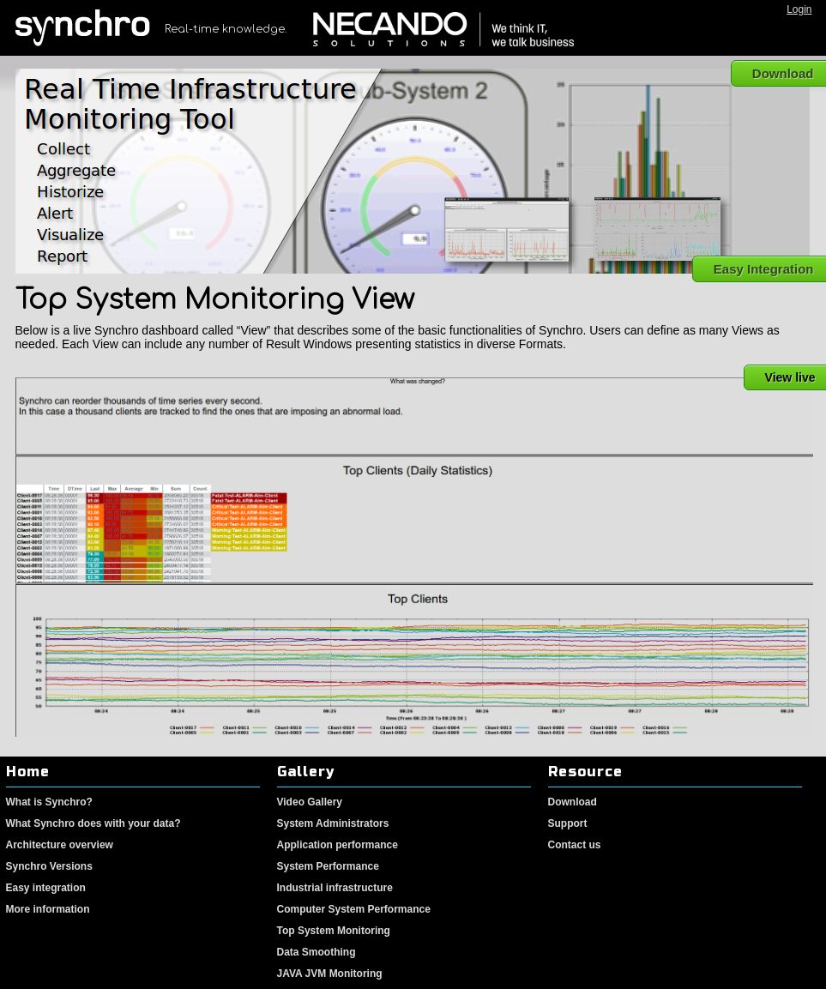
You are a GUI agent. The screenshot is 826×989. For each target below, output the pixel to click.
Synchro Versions (49, 866)
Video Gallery (309, 802)
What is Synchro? (49, 802)
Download (572, 802)
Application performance (337, 845)
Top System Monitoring (333, 931)
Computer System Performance (354, 909)
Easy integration (46, 888)
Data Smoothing (316, 952)
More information (48, 909)
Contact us (574, 845)
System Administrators (333, 823)
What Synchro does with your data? (93, 823)
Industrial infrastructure (335, 888)
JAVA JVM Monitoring (330, 974)
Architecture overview (59, 845)
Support (568, 823)
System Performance (328, 866)
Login (799, 9)
